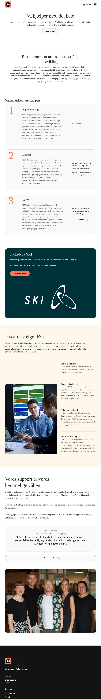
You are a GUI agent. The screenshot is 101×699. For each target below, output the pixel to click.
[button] (87, 4)
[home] (8, 4)
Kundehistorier (10, 693)
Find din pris (49, 31)
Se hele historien (20, 273)
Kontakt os (80, 219)
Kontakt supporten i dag (50, 558)
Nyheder (8, 697)
